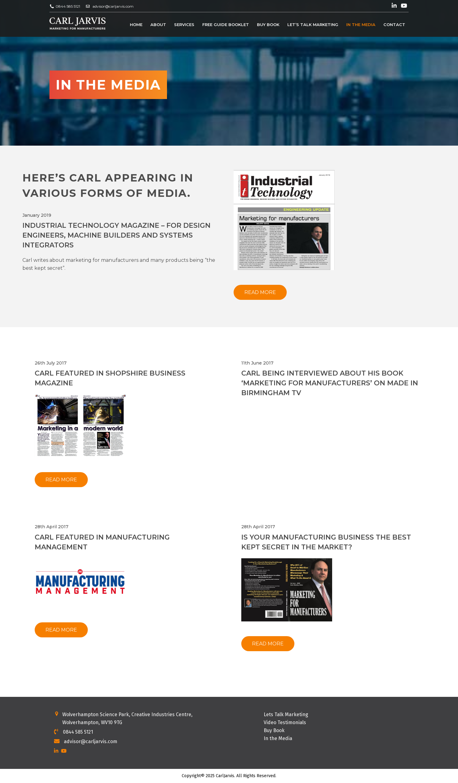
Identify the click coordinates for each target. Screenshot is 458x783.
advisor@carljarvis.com (113, 6)
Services (184, 24)
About (158, 24)
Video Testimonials (285, 722)
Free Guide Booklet (225, 24)
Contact (394, 24)
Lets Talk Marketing (286, 714)
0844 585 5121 (68, 6)
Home (136, 24)
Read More (260, 292)
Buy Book (268, 24)
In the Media (360, 24)
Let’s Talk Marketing (312, 24)
